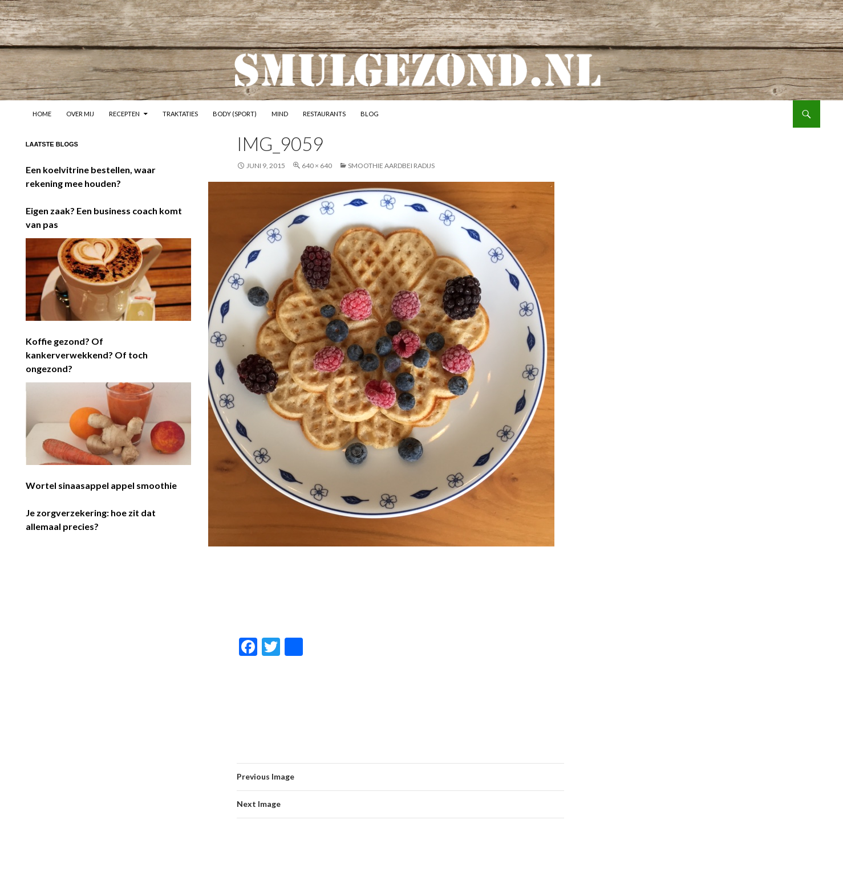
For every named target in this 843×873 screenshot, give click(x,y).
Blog (369, 113)
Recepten (124, 113)
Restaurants (324, 113)
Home (42, 113)
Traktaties (180, 113)
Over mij (80, 113)
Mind (279, 113)
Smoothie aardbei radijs (391, 165)
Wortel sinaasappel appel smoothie (101, 485)
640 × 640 (317, 165)
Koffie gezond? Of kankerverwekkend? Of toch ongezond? (87, 355)
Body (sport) (235, 113)
